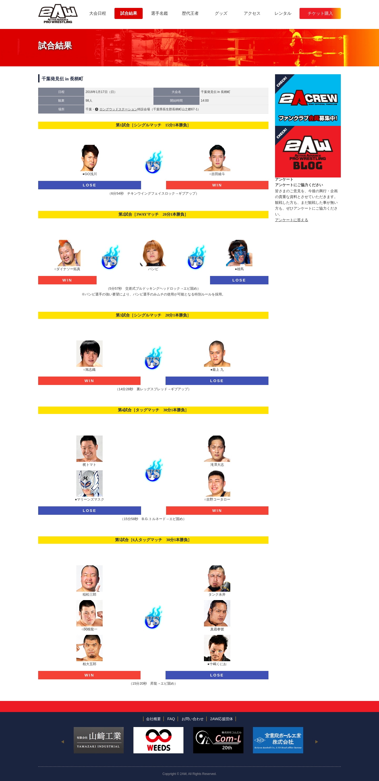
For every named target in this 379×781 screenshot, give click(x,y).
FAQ (171, 719)
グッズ (221, 13)
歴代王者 (190, 13)
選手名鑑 (159, 13)
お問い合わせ (193, 719)
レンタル (283, 13)
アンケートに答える (291, 220)
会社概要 (153, 719)
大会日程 (97, 13)
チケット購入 (320, 13)
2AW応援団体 (221, 719)
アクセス (252, 13)
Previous (62, 741)
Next (316, 741)
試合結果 (128, 13)
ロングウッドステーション (118, 109)
